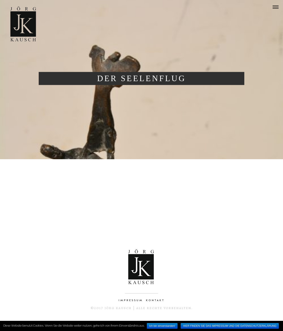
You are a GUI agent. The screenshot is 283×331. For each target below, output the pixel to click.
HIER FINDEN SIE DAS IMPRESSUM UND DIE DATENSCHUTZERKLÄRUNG (230, 325)
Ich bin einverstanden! (162, 325)
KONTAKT (155, 300)
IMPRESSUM (131, 300)
